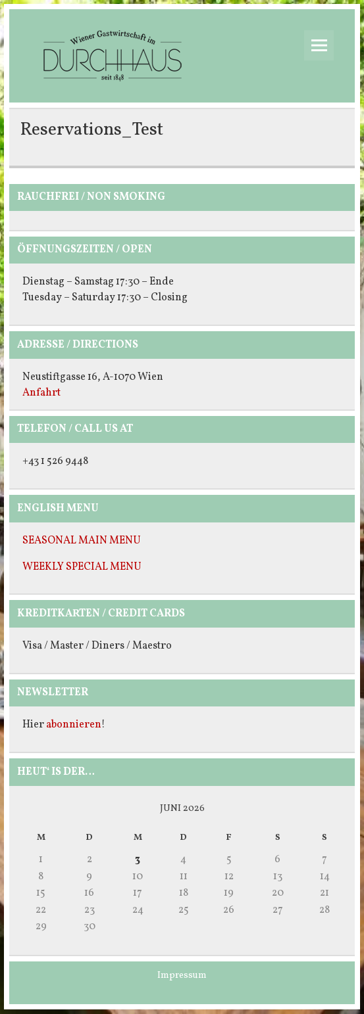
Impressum (182, 975)
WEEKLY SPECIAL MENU (82, 567)
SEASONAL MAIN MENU (81, 541)
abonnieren (73, 725)
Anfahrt (41, 393)
